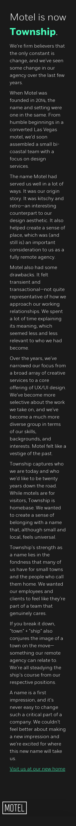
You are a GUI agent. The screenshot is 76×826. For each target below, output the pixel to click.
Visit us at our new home (37, 769)
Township (33, 32)
